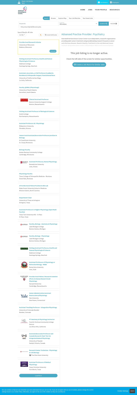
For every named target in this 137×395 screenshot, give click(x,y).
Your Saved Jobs (88, 18)
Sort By (21, 35)
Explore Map (62, 18)
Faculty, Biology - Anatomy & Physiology (43, 224)
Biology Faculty (24, 150)
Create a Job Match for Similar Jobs (89, 64)
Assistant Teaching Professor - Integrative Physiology (38, 307)
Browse (53, 18)
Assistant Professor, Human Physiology (43, 162)
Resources (115, 10)
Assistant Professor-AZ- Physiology (31, 123)
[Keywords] (38, 24)
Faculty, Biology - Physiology (39, 236)
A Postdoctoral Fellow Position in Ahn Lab (33, 186)
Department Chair (25, 198)
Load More (38, 376)
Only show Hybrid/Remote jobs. (31, 27)
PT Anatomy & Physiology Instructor (42, 319)
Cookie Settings (122, 391)
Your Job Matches (74, 18)
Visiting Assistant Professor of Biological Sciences (36, 111)
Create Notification (51, 35)
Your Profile (101, 10)
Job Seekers (103, 2)
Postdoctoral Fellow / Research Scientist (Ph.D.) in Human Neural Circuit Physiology (43, 279)
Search (46, 18)
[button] (114, 24)
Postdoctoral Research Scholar (30, 42)
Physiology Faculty (25, 174)
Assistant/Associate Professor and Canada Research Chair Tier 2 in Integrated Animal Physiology (41, 336)
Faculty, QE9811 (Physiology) (29, 87)
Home (82, 10)
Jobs (90, 10)
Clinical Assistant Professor (39, 99)
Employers (114, 2)
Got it (132, 391)
